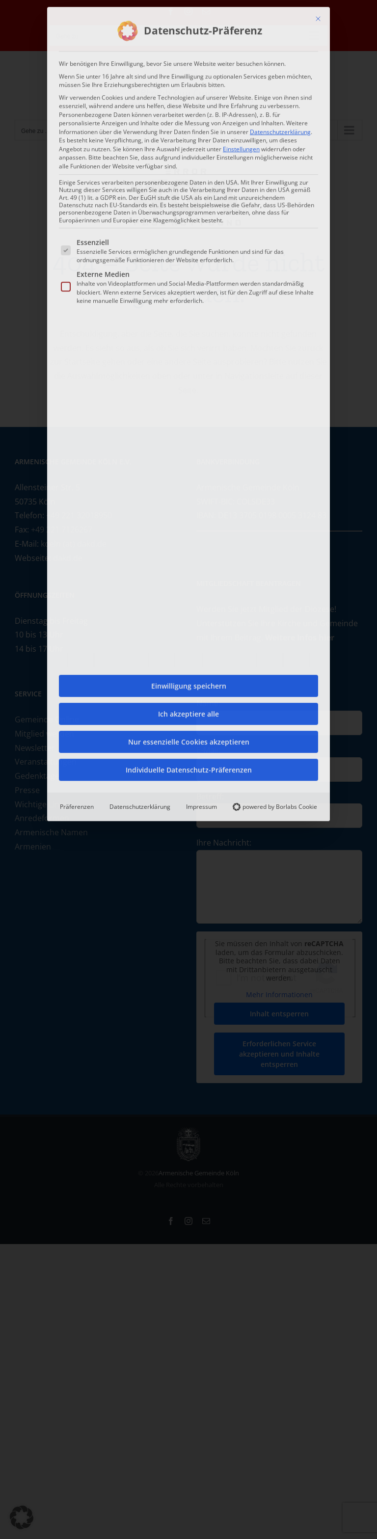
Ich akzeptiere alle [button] (188, 711)
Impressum (201, 804)
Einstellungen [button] (241, 146)
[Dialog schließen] (318, 17)
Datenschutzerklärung (280, 129)
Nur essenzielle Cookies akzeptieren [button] (188, 739)
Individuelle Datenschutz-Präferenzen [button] (189, 767)
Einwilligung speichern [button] (188, 684)
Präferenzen (77, 804)
